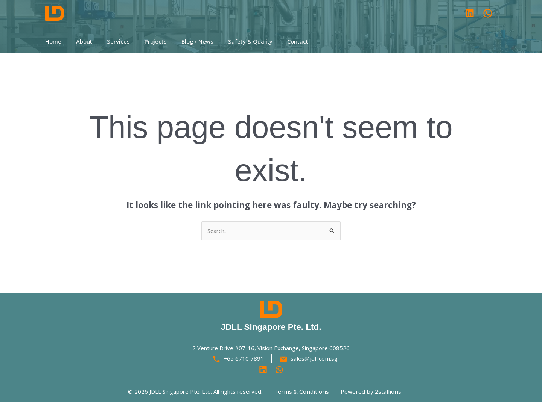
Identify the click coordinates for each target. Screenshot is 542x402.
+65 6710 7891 (244, 359)
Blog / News (184, 41)
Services (111, 41)
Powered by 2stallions (369, 391)
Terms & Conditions (303, 391)
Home (53, 41)
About (81, 41)
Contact (277, 41)
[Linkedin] (263, 370)
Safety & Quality (233, 41)
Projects (145, 41)
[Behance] (279, 370)
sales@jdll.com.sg (314, 359)
